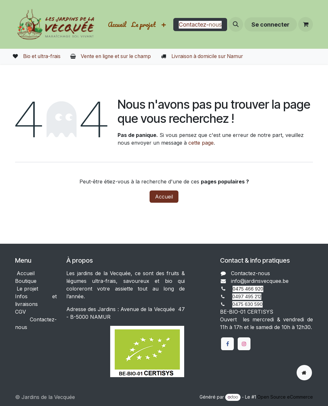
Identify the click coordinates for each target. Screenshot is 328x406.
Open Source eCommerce (285, 397)
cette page (201, 143)
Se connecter (270, 24)
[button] (235, 24)
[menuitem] (117, 24)
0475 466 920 (248, 289)
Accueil (164, 196)
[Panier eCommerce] (305, 24)
